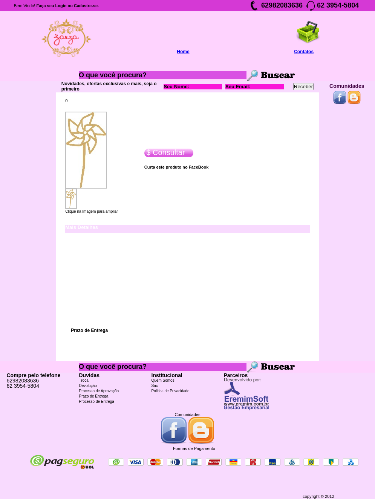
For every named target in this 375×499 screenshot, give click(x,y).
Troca (84, 380)
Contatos (304, 51)
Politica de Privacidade (171, 391)
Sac (155, 386)
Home (183, 51)
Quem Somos (163, 380)
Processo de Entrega (96, 401)
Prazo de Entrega (94, 396)
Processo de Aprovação (99, 391)
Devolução (88, 386)
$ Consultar (164, 153)
